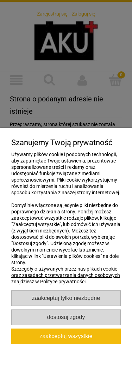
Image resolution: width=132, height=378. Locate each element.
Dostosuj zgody (66, 317)
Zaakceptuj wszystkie (65, 336)
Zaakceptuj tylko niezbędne (66, 298)
